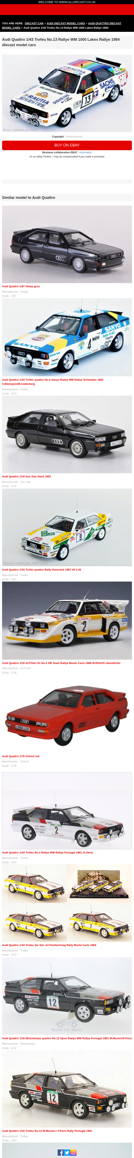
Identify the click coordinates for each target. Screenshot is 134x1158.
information (85, 152)
